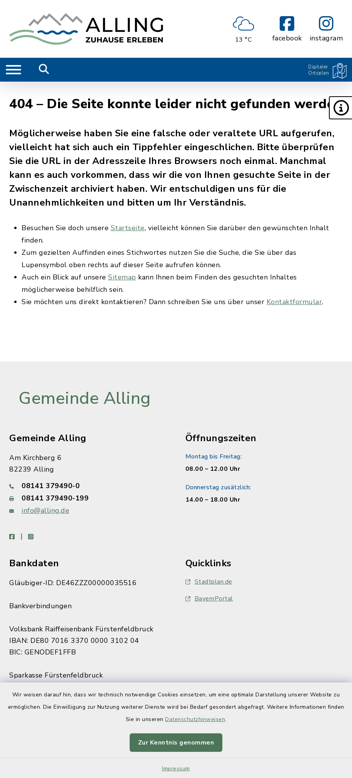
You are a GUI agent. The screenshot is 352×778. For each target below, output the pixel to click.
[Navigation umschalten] (13, 69)
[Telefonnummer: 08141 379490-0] (88, 485)
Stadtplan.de (208, 581)
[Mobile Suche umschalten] (44, 70)
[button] (340, 107)
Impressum (176, 768)
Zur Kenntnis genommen (176, 742)
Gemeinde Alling (84, 398)
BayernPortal (209, 598)
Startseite (128, 228)
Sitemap (122, 277)
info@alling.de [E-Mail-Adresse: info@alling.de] (45, 510)
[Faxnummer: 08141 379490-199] (88, 498)
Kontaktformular (294, 301)
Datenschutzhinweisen (195, 719)
